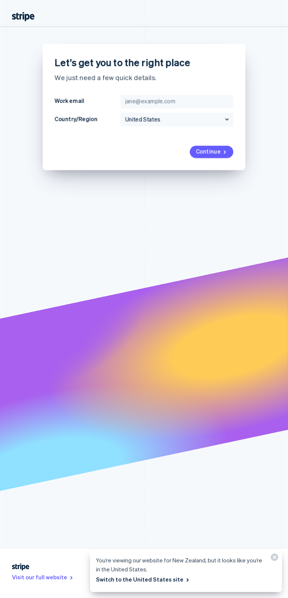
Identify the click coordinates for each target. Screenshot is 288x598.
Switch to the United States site (143, 579)
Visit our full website (43, 577)
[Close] (273, 559)
